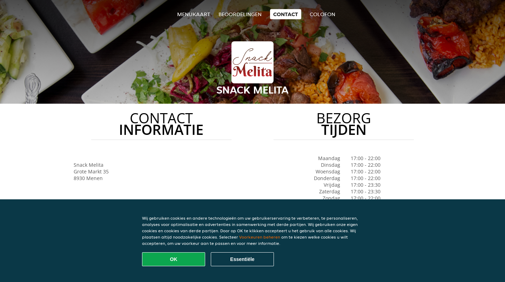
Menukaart (193, 14)
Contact (285, 14)
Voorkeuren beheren (259, 237)
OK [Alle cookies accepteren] (173, 259)
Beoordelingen (240, 14)
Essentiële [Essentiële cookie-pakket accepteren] (242, 259)
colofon (322, 14)
